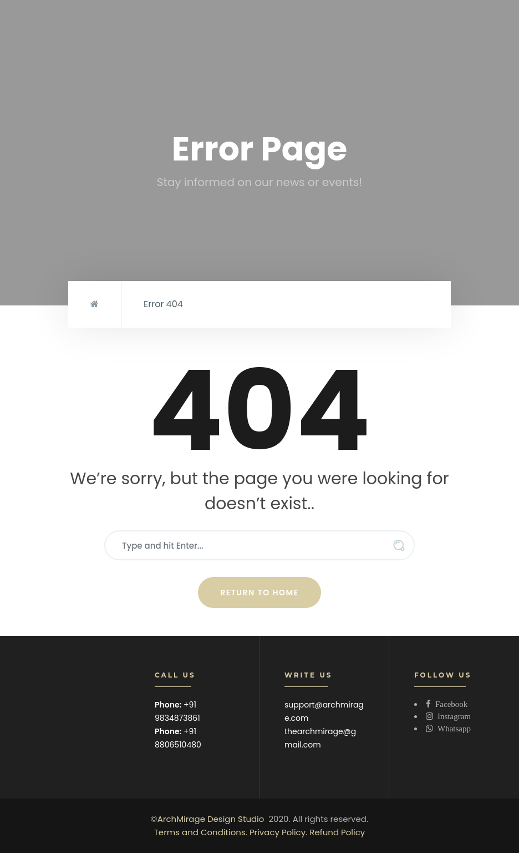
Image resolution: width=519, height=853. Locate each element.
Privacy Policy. (278, 832)
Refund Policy (337, 832)
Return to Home (259, 592)
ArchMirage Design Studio (210, 819)
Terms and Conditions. (200, 832)
